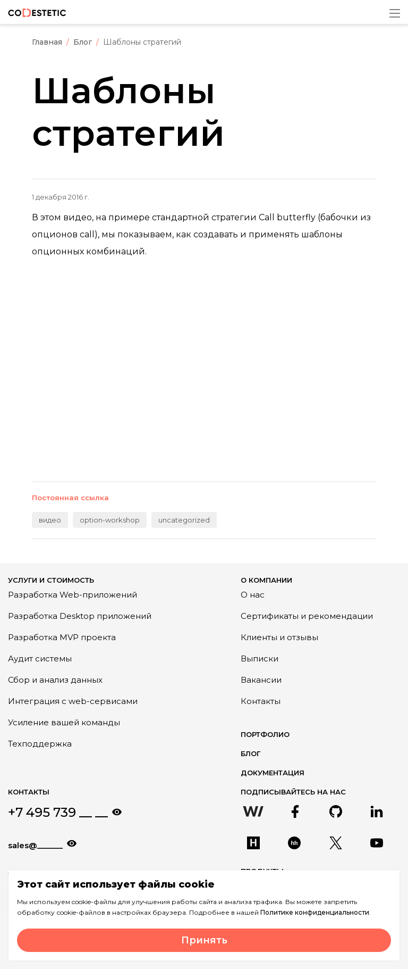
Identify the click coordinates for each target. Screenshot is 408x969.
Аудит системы (40, 658)
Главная (47, 42)
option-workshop (110, 520)
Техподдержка (40, 744)
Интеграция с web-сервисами (73, 701)
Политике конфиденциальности (314, 912)
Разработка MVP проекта (62, 637)
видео (50, 520)
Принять (204, 940)
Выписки (259, 658)
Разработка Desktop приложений (79, 616)
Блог (82, 42)
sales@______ (35, 845)
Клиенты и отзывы (279, 637)
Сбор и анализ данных (55, 680)
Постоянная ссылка (70, 497)
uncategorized (184, 520)
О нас (253, 595)
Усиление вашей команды (64, 722)
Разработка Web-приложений (72, 595)
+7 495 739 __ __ (58, 812)
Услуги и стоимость (51, 580)
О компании (266, 580)
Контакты (260, 701)
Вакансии (261, 680)
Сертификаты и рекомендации (307, 616)
